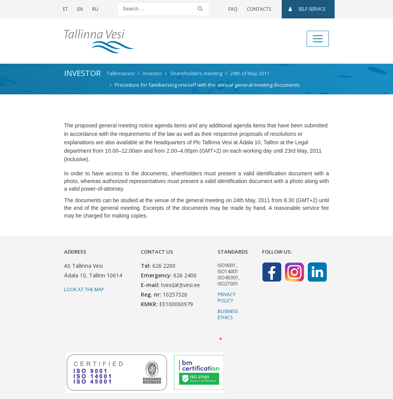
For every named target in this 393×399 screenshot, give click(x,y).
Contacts (259, 9)
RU (95, 9)
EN (80, 9)
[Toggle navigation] (318, 39)
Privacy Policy (227, 297)
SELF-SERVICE (307, 9)
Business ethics (228, 314)
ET (65, 9)
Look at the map (84, 289)
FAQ (233, 9)
